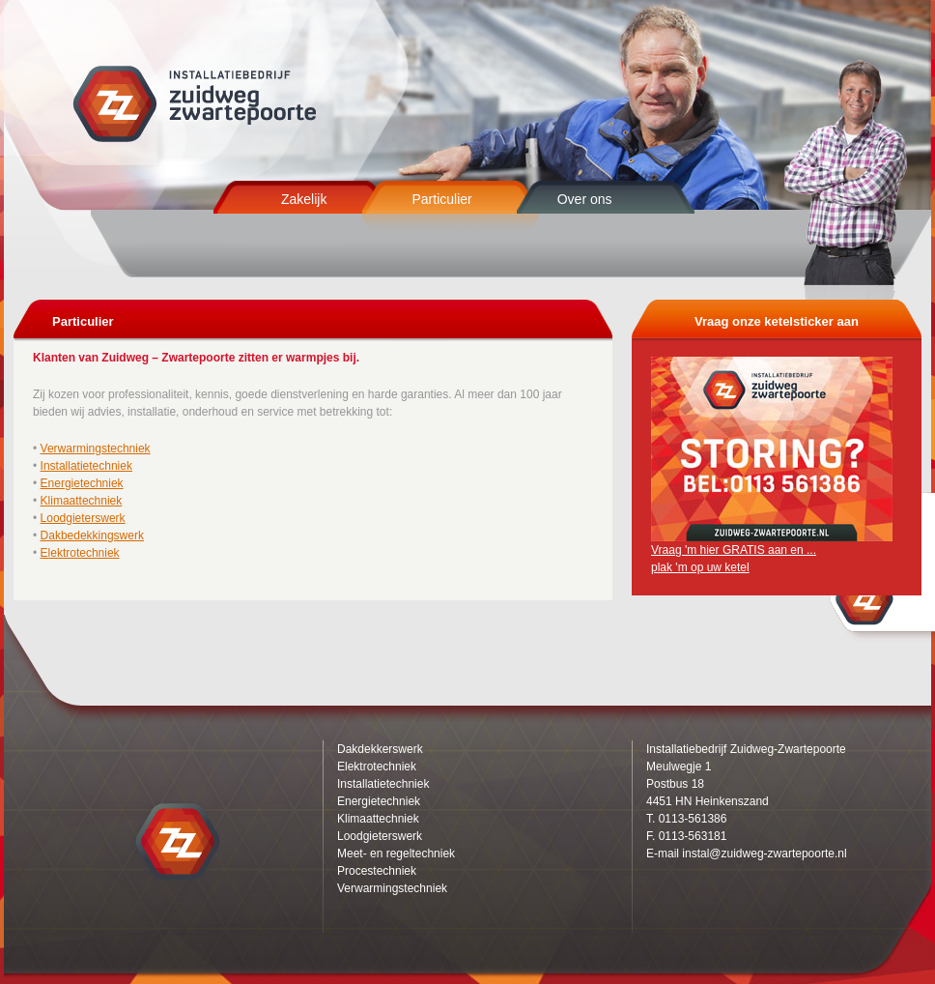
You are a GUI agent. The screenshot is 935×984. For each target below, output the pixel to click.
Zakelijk (303, 199)
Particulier (441, 199)
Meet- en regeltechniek (396, 853)
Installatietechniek (86, 466)
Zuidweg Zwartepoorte (197, 103)
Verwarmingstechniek (96, 448)
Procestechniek (376, 871)
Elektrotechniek (80, 553)
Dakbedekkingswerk (92, 535)
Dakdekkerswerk (380, 749)
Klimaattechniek (82, 500)
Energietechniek (82, 483)
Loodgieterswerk (83, 518)
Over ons (584, 199)
